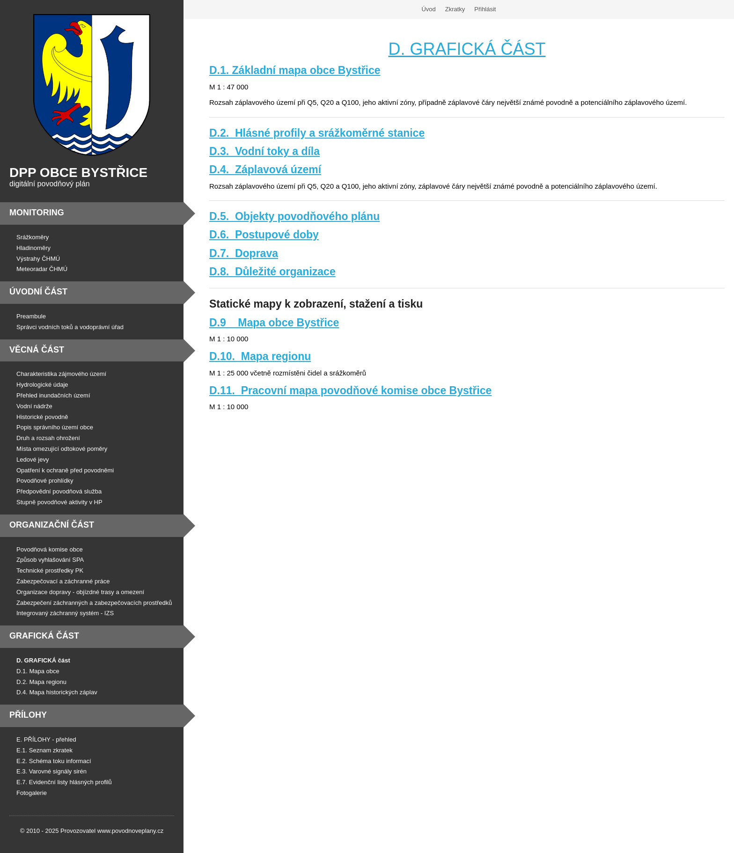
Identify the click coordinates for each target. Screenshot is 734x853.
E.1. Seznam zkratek (44, 750)
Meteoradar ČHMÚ (41, 268)
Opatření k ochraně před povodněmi (65, 470)
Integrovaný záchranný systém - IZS (65, 613)
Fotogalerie (31, 792)
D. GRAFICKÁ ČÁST (466, 49)
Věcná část (36, 349)
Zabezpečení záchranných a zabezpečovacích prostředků (94, 602)
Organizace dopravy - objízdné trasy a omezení (80, 592)
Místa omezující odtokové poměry (61, 448)
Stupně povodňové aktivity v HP (59, 502)
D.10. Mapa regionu (260, 356)
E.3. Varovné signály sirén (51, 771)
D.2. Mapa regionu (41, 681)
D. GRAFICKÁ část (43, 660)
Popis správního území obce (54, 427)
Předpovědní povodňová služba (59, 491)
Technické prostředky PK (49, 570)
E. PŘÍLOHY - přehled (46, 739)
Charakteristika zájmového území (61, 373)
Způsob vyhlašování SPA (50, 559)
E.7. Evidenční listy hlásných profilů (64, 782)
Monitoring (36, 212)
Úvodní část (38, 291)
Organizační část (51, 524)
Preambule (31, 316)
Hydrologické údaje (42, 384)
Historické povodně (42, 416)
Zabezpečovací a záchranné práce (63, 581)
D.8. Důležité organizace (272, 271)
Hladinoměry (33, 247)
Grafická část (44, 635)
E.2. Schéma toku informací (53, 761)
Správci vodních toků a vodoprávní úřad (70, 327)
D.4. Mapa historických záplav (56, 692)
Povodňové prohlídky (44, 480)
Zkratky (455, 9)
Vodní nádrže (34, 406)
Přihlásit (485, 9)
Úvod (428, 9)
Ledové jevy (32, 459)
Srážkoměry (32, 237)
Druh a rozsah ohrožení (48, 437)
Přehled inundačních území (53, 395)
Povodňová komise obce (49, 549)
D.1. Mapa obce (37, 671)
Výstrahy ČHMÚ (38, 258)
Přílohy (28, 715)
